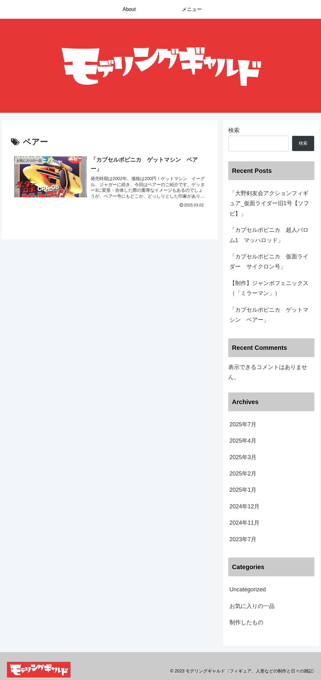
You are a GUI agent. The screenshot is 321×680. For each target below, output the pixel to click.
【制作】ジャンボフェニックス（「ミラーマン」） (268, 288)
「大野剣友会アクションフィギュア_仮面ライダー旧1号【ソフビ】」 (269, 203)
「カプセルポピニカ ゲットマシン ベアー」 (268, 315)
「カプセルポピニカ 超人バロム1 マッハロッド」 (268, 235)
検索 (233, 130)
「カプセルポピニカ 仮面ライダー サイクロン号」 (268, 261)
